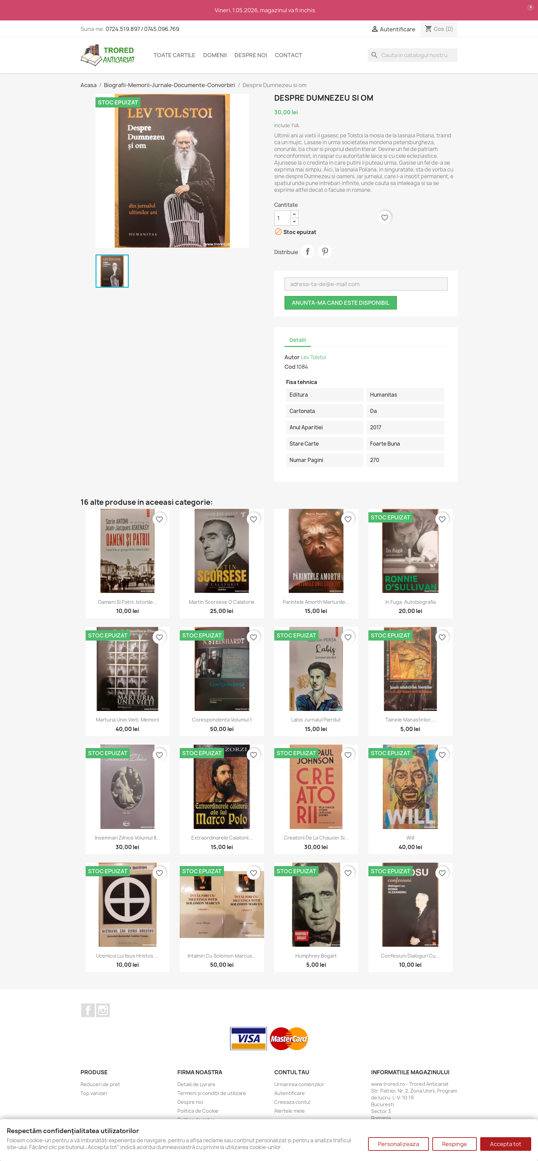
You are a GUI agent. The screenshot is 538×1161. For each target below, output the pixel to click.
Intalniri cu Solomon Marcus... (222, 955)
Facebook (88, 1010)
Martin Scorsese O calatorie (222, 602)
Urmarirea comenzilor (299, 1084)
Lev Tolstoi (313, 357)
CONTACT (288, 55)
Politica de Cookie (198, 1111)
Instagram (103, 1010)
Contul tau (291, 1072)
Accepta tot (505, 1144)
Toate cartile (174, 55)
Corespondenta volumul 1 (222, 719)
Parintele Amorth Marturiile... (316, 602)
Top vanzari (94, 1093)
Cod (289, 366)
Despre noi (251, 55)
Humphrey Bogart (316, 955)
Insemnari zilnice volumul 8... (127, 837)
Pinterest (325, 251)
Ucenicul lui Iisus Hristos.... (127, 955)
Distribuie (307, 251)
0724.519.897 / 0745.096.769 (142, 29)
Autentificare (289, 1093)
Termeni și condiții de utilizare (211, 1093)
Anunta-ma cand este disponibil (340, 302)
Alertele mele (289, 1111)
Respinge (454, 1144)
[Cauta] (412, 55)
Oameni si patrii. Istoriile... (127, 602)
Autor (292, 357)
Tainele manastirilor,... (410, 719)
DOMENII (215, 55)
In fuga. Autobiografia (410, 602)
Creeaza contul (292, 1102)
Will (410, 837)
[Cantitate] (282, 218)
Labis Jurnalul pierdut (316, 719)
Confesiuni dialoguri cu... (410, 955)
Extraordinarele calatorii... (222, 837)
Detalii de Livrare (196, 1084)
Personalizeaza (398, 1144)
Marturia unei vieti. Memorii (127, 719)
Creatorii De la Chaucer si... (316, 837)
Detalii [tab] (298, 340)
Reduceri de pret (100, 1084)
